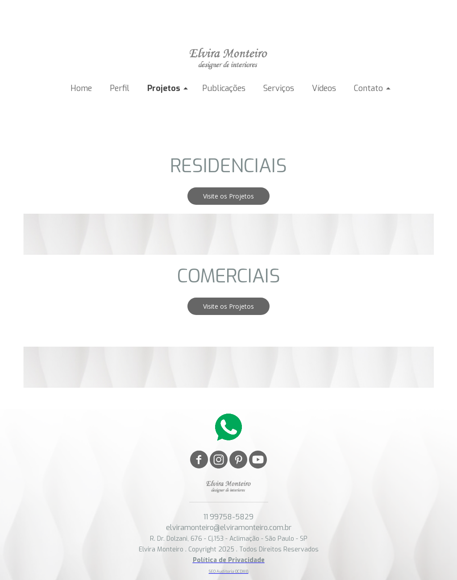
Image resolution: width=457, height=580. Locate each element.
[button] (228, 196)
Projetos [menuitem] (163, 88)
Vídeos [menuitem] (324, 88)
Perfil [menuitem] (119, 88)
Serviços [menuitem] (278, 88)
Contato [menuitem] (368, 88)
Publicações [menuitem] (223, 88)
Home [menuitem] (81, 88)
